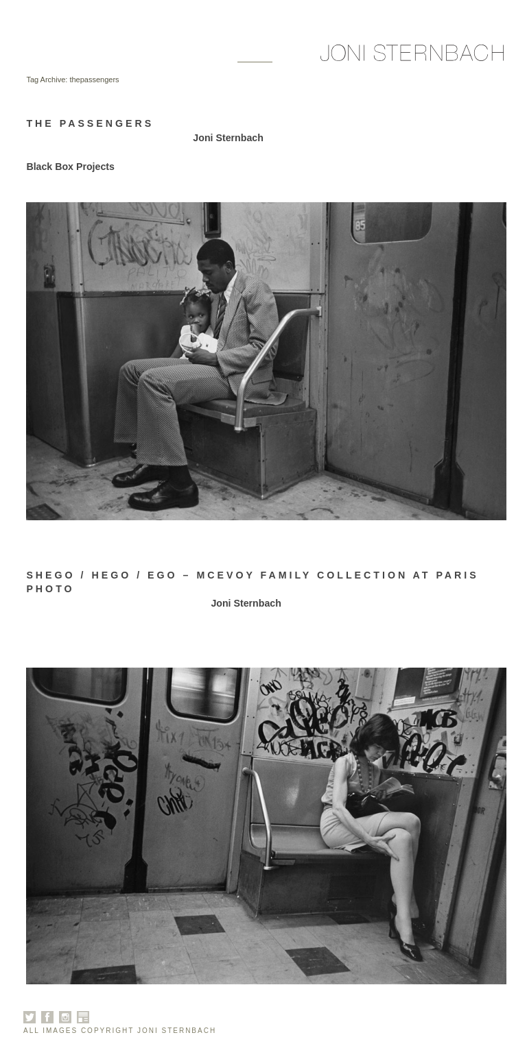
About (160, 56)
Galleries (99, 56)
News (254, 56)
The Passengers (90, 123)
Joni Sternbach (228, 137)
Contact (307, 56)
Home (40, 56)
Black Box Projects (70, 166)
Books (209, 56)
